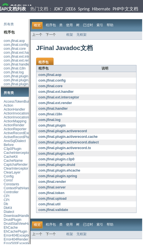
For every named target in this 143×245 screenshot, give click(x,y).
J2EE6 (70, 9)
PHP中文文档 (125, 9)
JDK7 (58, 9)
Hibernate (101, 9)
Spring (84, 9)
